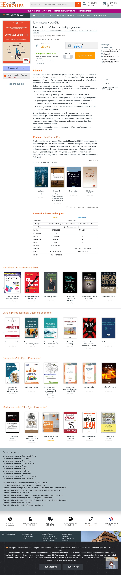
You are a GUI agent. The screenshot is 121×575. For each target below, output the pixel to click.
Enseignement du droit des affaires (54, 488)
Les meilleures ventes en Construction (17, 461)
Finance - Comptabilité (25, 500)
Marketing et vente (24, 495)
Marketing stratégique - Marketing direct (48, 495)
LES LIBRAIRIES (27, 534)
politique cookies (63, 548)
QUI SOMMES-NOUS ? (9, 534)
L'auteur (105, 83)
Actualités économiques (36, 485)
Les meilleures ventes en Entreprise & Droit (19, 463)
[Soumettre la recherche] (78, 4)
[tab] (49, 45)
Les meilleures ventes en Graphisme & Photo (19, 456)
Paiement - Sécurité (48, 540)
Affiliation (65, 536)
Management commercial (42, 498)
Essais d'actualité (18, 485)
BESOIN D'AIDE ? (47, 534)
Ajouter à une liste (16, 68)
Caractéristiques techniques (110, 88)
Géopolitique (42, 483)
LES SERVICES (67, 534)
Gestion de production (35, 505)
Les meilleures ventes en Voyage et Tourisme (20, 476)
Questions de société (71, 227)
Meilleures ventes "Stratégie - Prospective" (25, 407)
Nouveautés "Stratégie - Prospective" (22, 358)
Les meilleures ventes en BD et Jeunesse (18, 478)
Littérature (7, 485)
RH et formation (23, 493)
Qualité (29, 503)
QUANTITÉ (68, 53)
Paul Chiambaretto (71, 31)
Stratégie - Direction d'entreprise (29, 490)
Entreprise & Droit (9, 488)
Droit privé (21, 488)
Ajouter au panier (85, 55)
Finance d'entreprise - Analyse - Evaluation (51, 500)
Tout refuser (72, 566)
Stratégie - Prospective (51, 490)
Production (21, 503)
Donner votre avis (58, 36)
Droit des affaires (32, 488)
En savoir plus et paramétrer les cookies (61, 560)
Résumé (105, 80)
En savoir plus (93, 160)
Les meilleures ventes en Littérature (16, 468)
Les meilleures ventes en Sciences (15, 466)
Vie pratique (7, 483)
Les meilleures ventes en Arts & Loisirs (17, 471)
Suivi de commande (48, 536)
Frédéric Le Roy (39, 31)
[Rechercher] (53, 4)
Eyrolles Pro (26, 538)
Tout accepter (50, 566)
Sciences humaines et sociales (24, 483)
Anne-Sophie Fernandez (54, 31)
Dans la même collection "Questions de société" (27, 312)
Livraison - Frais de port (49, 538)
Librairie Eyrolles (27, 536)
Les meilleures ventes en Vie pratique (17, 473)
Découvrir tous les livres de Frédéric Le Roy (82, 207)
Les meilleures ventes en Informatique (17, 458)
